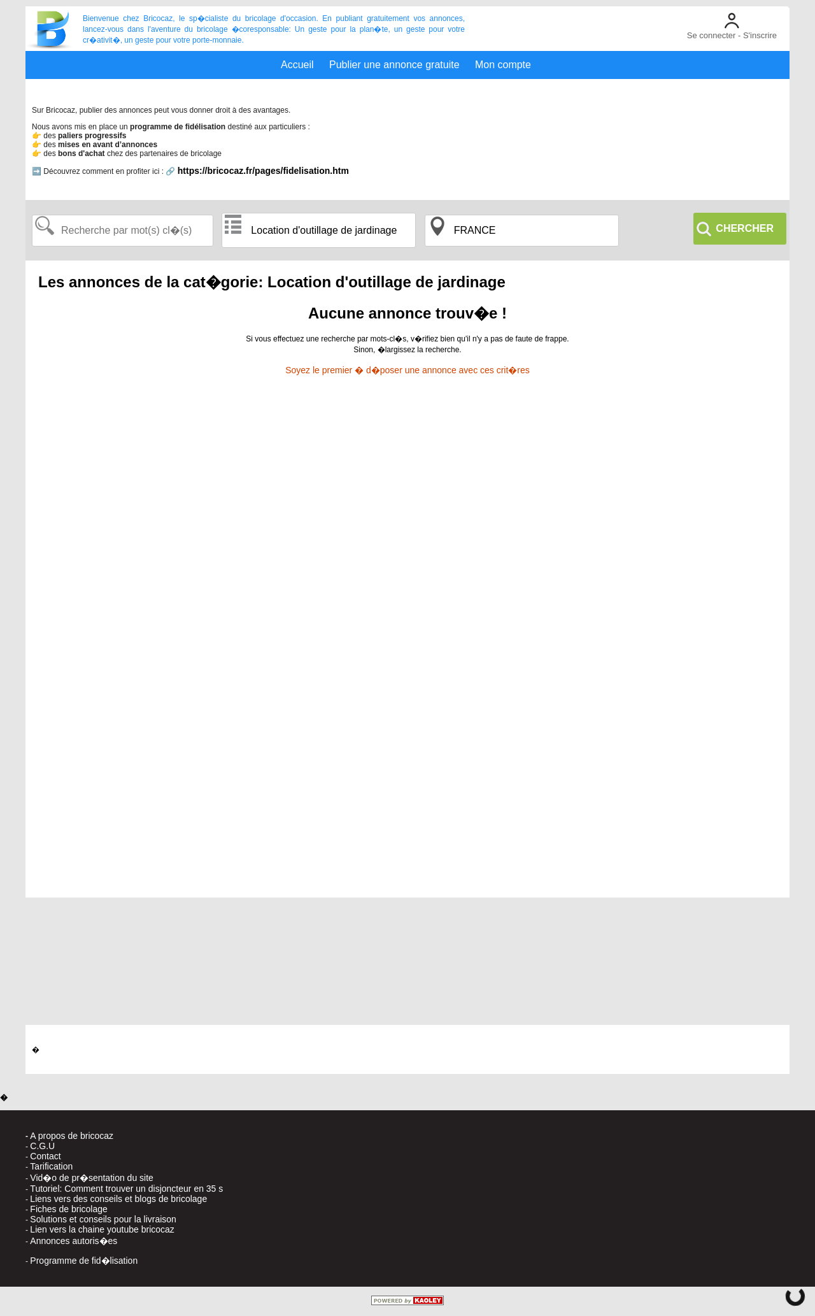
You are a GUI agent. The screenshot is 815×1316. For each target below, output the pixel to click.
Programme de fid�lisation (84, 1260)
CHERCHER (745, 228)
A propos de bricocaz (71, 1136)
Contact (45, 1156)
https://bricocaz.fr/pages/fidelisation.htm (263, 171)
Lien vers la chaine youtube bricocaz (102, 1229)
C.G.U (42, 1146)
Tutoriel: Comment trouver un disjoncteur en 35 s (126, 1189)
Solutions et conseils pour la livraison (103, 1219)
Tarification (51, 1166)
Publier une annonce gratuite (394, 64)
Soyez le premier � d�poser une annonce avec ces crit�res (407, 370)
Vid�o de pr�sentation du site (91, 1178)
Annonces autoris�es (73, 1241)
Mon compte (503, 64)
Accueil (297, 64)
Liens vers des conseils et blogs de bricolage (118, 1199)
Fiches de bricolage (68, 1209)
